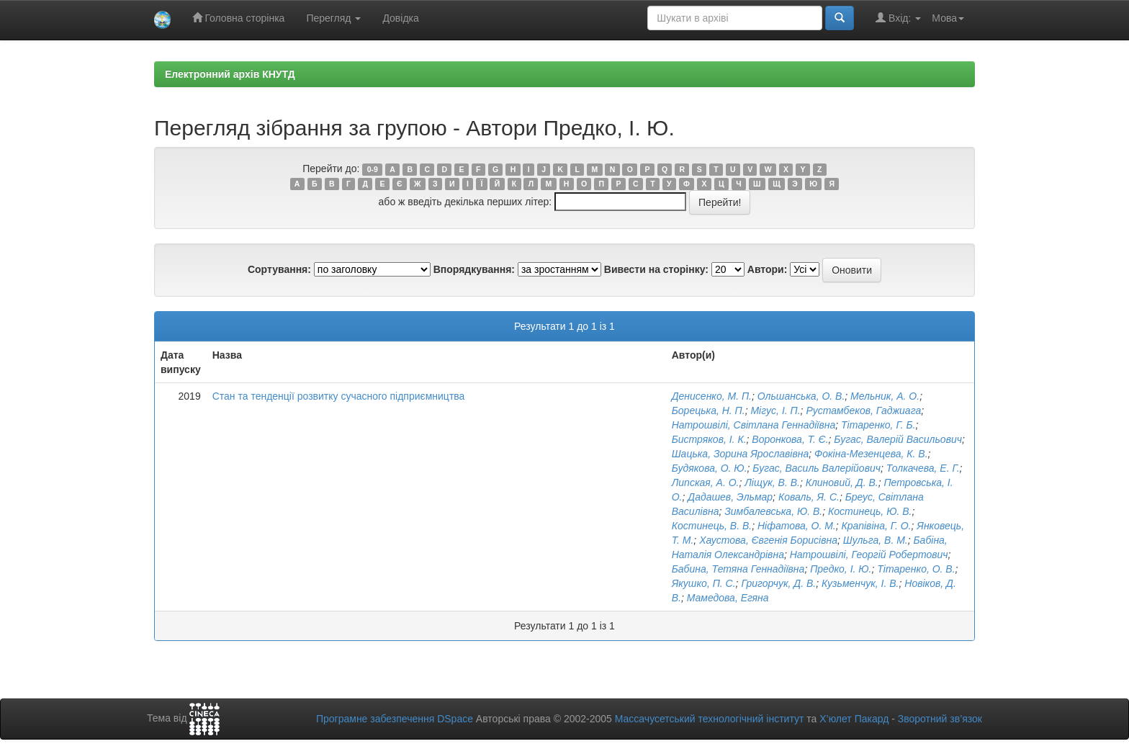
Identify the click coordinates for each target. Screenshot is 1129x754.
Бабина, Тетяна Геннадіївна (738, 569)
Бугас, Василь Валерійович (816, 468)
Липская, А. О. (705, 482)
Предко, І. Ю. (840, 569)
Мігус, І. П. (775, 410)
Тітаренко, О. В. (916, 569)
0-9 (372, 169)
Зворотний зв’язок (940, 718)
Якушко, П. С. (704, 583)
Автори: (767, 269)
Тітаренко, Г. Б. (878, 425)
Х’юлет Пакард (854, 718)
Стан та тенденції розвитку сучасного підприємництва (338, 396)
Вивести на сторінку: (656, 269)
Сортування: (279, 269)
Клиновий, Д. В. (842, 482)
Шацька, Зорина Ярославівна (740, 453)
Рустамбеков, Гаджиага (863, 410)
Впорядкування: (474, 269)
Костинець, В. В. (712, 525)
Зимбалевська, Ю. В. (773, 511)
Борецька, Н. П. (708, 410)
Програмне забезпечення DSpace (394, 718)
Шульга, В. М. (875, 540)
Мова (948, 18)
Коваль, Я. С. (809, 497)
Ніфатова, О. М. (796, 525)
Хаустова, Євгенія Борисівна (768, 540)
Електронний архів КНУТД (230, 74)
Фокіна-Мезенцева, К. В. (871, 453)
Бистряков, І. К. (709, 439)
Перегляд (333, 18)
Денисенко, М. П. (712, 396)
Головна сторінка (238, 18)
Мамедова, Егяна (728, 597)
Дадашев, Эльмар (730, 497)
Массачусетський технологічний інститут (709, 718)
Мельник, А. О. (884, 396)
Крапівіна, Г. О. (877, 525)
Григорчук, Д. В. (778, 583)
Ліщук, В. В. (772, 482)
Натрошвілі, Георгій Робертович (869, 554)
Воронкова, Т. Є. (790, 439)
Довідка (400, 18)
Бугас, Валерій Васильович (898, 439)
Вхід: (898, 18)
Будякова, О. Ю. (709, 468)
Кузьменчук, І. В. (860, 583)
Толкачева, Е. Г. (923, 468)
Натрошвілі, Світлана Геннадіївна (753, 425)
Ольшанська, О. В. (801, 396)
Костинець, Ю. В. (870, 511)
